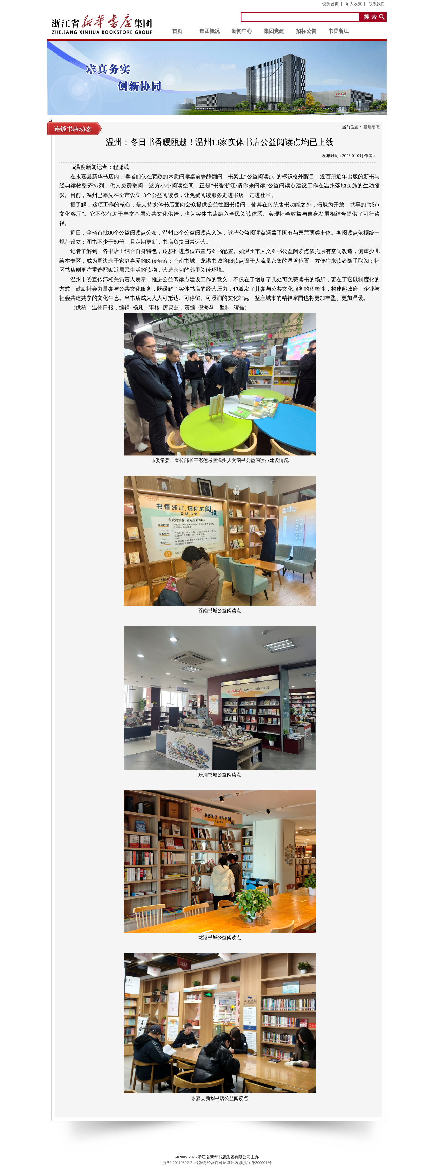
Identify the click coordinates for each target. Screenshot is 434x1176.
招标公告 (306, 31)
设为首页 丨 (333, 4)
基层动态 (371, 127)
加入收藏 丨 (356, 4)
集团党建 (274, 31)
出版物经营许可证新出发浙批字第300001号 (233, 1162)
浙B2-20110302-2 (177, 1162)
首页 (177, 31)
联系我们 (377, 4)
